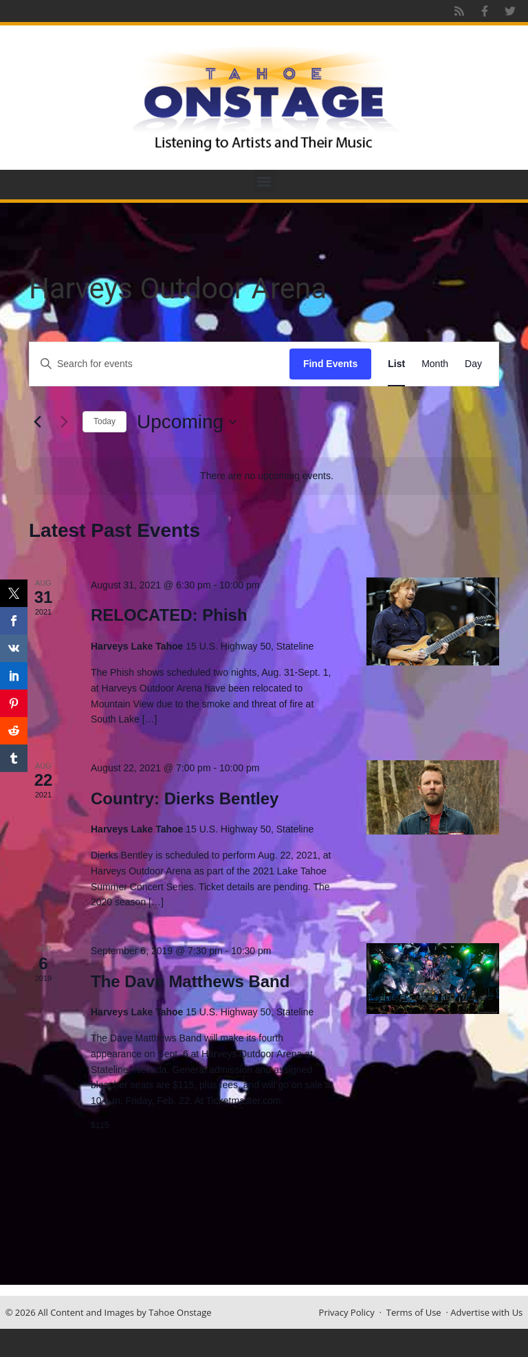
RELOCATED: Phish (169, 615)
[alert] (266, 476)
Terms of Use (413, 1312)
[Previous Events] (37, 422)
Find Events (330, 363)
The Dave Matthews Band (190, 981)
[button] (264, 181)
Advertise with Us (486, 1312)
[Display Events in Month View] (434, 364)
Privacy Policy (347, 1312)
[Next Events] (64, 422)
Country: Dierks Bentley (184, 798)
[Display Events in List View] (396, 364)
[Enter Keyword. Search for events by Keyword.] (159, 364)
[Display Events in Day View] (473, 364)
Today (105, 421)
